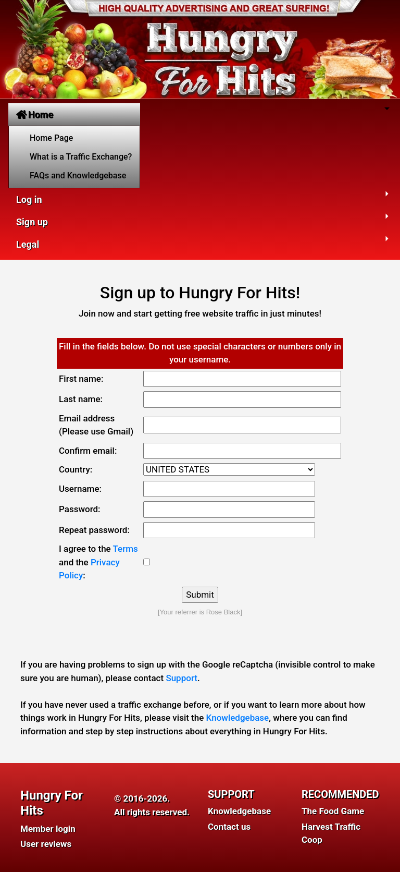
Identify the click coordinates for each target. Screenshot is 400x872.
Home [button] (34, 114)
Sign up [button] (32, 221)
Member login (48, 828)
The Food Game (333, 811)
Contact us (229, 826)
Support (181, 678)
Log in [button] (29, 199)
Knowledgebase (237, 717)
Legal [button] (27, 244)
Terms (125, 548)
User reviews (45, 844)
